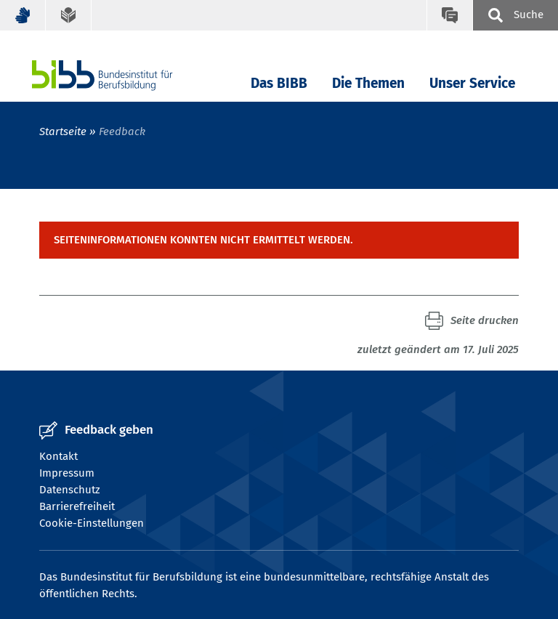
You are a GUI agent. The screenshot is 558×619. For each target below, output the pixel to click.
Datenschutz (69, 489)
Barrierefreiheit (77, 506)
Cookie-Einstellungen (91, 523)
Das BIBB (279, 83)
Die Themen (368, 83)
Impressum (66, 473)
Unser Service (472, 83)
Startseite (62, 131)
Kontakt (58, 456)
